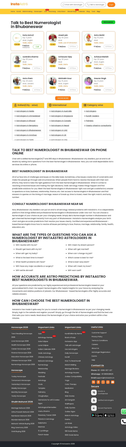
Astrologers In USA (58, 140)
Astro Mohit (99, 35)
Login (111, 4)
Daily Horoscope (71, 353)
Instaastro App (71, 341)
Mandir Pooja (72, 10)
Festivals (41, 376)
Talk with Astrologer (73, 345)
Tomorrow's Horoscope (20, 380)
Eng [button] (98, 11)
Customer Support (99, 333)
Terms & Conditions (100, 340)
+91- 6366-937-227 (104, 370)
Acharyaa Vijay (65, 56)
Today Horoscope (18, 376)
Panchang (52, 11)
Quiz (40, 333)
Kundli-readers (91, 116)
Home (13, 11)
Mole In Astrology (72, 415)
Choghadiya (43, 396)
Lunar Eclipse (43, 345)
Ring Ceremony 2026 (19, 427)
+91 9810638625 (102, 374)
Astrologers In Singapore (61, 116)
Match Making (70, 365)
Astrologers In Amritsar (26, 135)
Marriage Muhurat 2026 (20, 408)
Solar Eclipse (43, 341)
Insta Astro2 (28, 35)
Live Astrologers (71, 349)
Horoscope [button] (37, 11)
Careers (95, 344)
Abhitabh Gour (65, 78)
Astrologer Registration (101, 352)
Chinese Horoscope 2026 (21, 360)
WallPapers (69, 404)
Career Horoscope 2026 (20, 349)
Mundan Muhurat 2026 (20, 420)
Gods (40, 384)
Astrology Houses (72, 372)
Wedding (41, 372)
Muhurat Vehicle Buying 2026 (22, 423)
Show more (63, 98)
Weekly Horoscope (18, 388)
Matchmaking (27, 11)
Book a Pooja (70, 337)
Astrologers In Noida (24, 111)
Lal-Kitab (68, 423)
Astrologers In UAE (58, 130)
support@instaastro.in (105, 378)
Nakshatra (42, 423)
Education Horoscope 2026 (22, 357)
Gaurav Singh (100, 78)
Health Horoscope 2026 (20, 345)
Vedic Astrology (44, 353)
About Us (95, 348)
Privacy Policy (97, 336)
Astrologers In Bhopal (25, 120)
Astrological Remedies (47, 407)
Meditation (69, 388)
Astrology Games (45, 337)
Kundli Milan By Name (73, 333)
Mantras (41, 427)
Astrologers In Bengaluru (26, 125)
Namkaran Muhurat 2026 (21, 416)
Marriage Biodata (72, 369)
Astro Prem (28, 78)
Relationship (43, 369)
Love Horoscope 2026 (20, 341)
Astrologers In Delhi (24, 140)
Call (37, 46)
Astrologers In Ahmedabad (27, 116)
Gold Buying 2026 (18, 431)
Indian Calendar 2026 (46, 349)
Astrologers (90, 111)
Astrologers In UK (57, 135)
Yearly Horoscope (18, 396)
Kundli (19, 11)
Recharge (108, 22)
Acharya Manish (101, 56)
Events (94, 356)
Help (93, 360)
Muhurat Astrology (45, 361)
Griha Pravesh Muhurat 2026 (22, 412)
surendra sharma (30, 56)
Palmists (88, 120)
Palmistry (41, 392)
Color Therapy (70, 384)
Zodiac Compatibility (73, 376)
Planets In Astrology (46, 419)
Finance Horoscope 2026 (21, 353)
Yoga (67, 380)
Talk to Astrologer (95, 4)
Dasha (67, 419)
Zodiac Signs (70, 411)
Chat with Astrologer (72, 4)
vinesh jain (63, 35)
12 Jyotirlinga (43, 431)
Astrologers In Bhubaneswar (28, 130)
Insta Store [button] (61, 11)
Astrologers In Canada (60, 120)
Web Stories (69, 396)
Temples (41, 388)
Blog (88, 11)
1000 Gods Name (72, 435)
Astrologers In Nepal (59, 125)
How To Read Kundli (73, 361)
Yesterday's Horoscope (20, 384)
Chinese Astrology (45, 357)
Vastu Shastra (44, 411)
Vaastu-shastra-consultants (97, 125)
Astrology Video (71, 427)
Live (46, 10)
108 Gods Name (71, 431)
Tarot (93, 11)
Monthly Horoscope (19, 392)
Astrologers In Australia (60, 111)
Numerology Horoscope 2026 (23, 364)
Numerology (43, 365)
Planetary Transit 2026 (47, 415)
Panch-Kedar (43, 435)
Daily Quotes (70, 408)
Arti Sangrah (70, 400)
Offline (73, 46)
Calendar (81, 11)
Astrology (42, 380)
